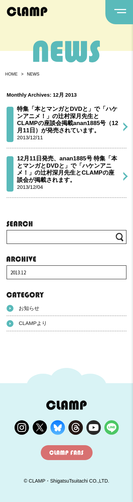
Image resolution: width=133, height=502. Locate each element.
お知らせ (23, 308)
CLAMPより (27, 323)
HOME (11, 74)
